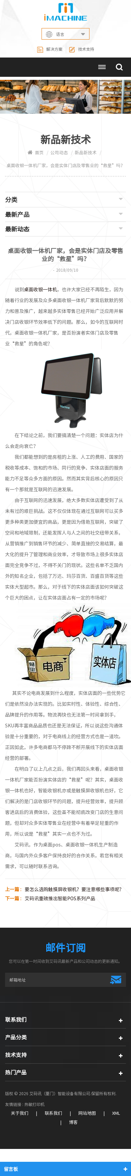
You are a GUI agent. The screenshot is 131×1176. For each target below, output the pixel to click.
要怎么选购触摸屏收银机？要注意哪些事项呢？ (74, 889)
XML (116, 1113)
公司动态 (59, 153)
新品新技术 (86, 153)
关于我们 (19, 1113)
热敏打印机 (34, 1104)
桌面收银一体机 (40, 289)
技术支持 (81, 50)
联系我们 (53, 1113)
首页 (36, 153)
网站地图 (87, 1113)
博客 (73, 1122)
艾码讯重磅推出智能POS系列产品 (60, 898)
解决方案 (49, 50)
